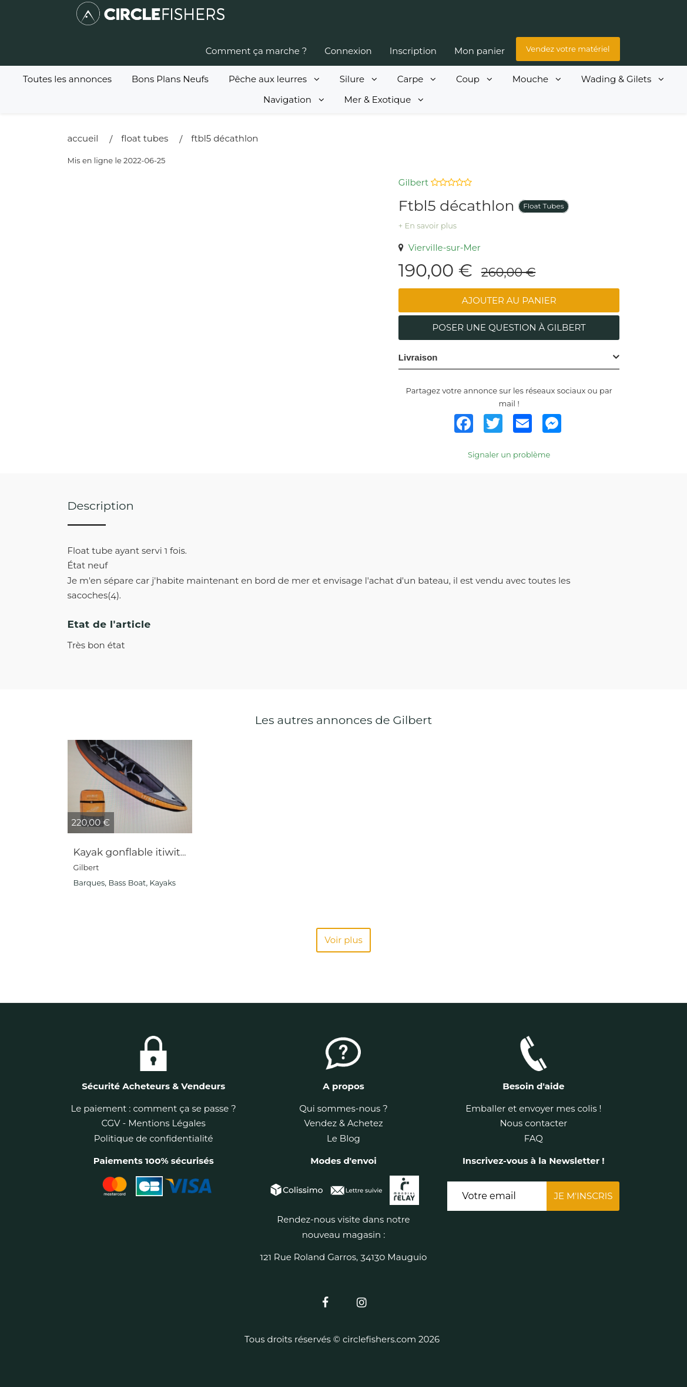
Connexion (347, 50)
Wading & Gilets (622, 79)
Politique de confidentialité (153, 1138)
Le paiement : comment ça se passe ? (153, 1108)
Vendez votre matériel (568, 48)
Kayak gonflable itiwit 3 (131, 852)
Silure (358, 79)
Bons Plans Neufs (170, 79)
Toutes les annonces (67, 79)
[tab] (509, 357)
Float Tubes (144, 138)
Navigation (293, 99)
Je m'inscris (583, 1195)
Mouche (536, 79)
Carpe (416, 79)
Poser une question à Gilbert (509, 327)
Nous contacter (533, 1123)
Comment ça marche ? (256, 50)
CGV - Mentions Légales (153, 1123)
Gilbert (413, 182)
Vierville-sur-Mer (439, 247)
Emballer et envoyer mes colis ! (533, 1108)
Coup (474, 79)
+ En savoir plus (427, 225)
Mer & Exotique (384, 99)
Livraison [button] (418, 357)
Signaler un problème (509, 454)
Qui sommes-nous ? (343, 1108)
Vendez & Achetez (343, 1123)
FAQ (533, 1138)
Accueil (83, 138)
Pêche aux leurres (274, 79)
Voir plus (343, 939)
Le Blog (343, 1138)
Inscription (413, 50)
